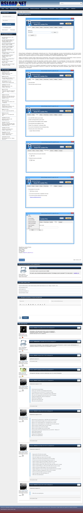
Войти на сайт (8, 24)
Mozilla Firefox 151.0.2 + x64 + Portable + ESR (8, 38)
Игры (57, 8)
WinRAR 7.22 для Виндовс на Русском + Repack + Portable (8, 47)
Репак (7, 8)
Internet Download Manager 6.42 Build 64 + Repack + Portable (8, 44)
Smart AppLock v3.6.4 (24, 287)
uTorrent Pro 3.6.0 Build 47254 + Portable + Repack (8, 59)
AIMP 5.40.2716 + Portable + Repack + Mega (7, 62)
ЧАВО (67, 8)
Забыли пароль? (5, 29)
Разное (61, 8)
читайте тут (76, 273)
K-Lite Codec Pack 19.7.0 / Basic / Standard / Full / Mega (8, 65)
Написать (73, 8)
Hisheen (35, 327)
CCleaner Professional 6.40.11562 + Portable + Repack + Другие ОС (8, 50)
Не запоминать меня (7, 27)
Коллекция (52, 8)
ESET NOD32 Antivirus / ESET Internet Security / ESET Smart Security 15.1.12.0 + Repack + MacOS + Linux (39, 285)
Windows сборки (13, 8)
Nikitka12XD (36, 341)
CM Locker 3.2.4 (23, 289)
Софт (3, 8)
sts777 (35, 369)
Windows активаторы (34, 8)
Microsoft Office (44, 8)
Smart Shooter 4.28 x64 (24, 292)
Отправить (25, 317)
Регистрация (12, 29)
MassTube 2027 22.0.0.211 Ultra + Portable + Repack (8, 53)
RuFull (35, 355)
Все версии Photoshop (23, 8)
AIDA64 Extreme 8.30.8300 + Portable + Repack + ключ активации (7, 56)
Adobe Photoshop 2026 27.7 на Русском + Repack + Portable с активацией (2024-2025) (8, 41)
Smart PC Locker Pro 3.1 (28, 252)
